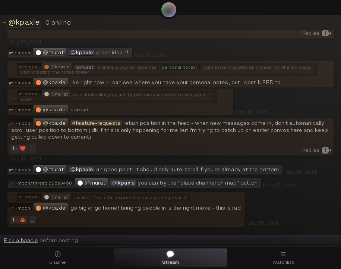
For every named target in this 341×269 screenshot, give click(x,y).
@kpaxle (24, 22)
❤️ (18, 148)
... (32, 148)
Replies (317, 33)
